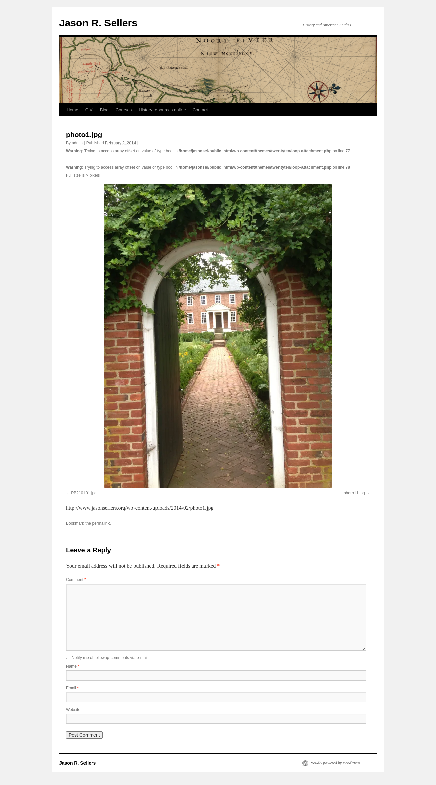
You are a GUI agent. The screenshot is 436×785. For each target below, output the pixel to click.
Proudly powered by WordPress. (335, 763)
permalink (101, 523)
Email (72, 688)
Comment (76, 579)
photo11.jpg (354, 493)
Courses (124, 109)
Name (72, 666)
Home (72, 109)
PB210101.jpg (83, 493)
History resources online (162, 109)
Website (73, 709)
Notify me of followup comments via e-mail (110, 657)
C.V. (89, 109)
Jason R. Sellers (98, 22)
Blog (104, 109)
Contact (200, 109)
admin (77, 143)
